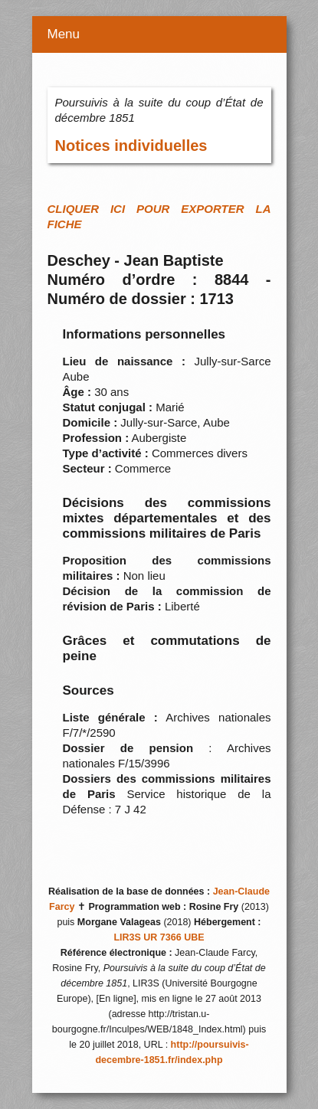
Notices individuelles (131, 145)
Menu (64, 34)
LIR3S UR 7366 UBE (158, 937)
